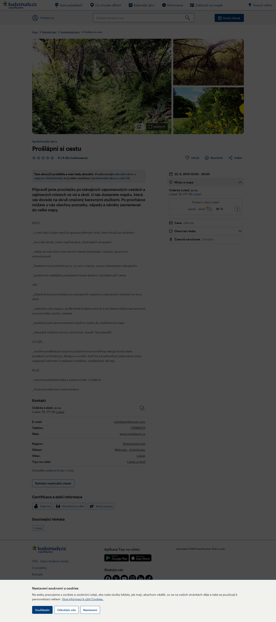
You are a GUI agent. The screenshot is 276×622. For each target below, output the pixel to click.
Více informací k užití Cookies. (83, 599)
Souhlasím (42, 610)
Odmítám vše (66, 610)
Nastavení (90, 610)
